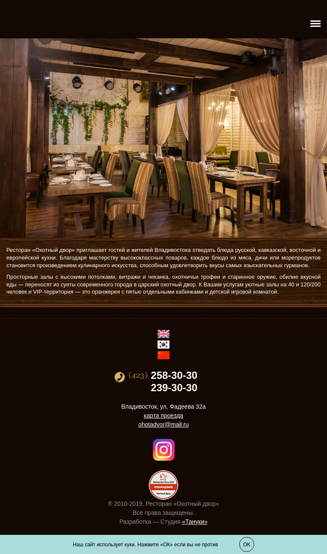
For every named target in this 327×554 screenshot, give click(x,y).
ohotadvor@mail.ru (163, 424)
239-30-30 (174, 388)
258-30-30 (174, 375)
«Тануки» (195, 521)
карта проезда (163, 415)
